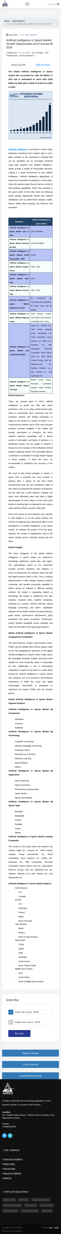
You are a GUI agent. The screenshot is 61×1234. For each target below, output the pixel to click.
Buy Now (19, 1033)
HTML (56, 1228)
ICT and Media (29, 35)
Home (6, 21)
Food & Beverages (40, 1200)
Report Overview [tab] (18, 65)
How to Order (8, 1169)
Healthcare (30, 1205)
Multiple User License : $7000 (27, 1022)
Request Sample (30, 1053)
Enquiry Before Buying (30, 1076)
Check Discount (30, 1064)
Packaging (47, 1211)
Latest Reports (18, 21)
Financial (23, 1200)
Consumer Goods (30, 1211)
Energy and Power (12, 1205)
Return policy (8, 1164)
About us (6, 1178)
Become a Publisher (11, 1173)
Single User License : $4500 (27, 1012)
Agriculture (9, 1200)
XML (50, 1228)
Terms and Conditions (12, 1159)
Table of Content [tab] (43, 65)
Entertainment (10, 1211)
